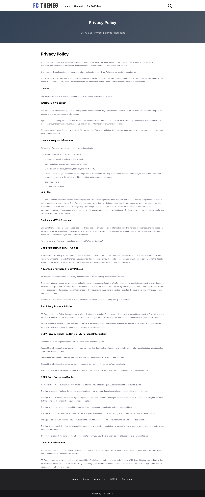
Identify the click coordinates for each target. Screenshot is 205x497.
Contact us (100, 479)
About (86, 479)
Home (75, 479)
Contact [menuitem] (78, 6)
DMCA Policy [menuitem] (94, 6)
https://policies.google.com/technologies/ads (110, 262)
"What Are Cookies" (94, 241)
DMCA (113, 479)
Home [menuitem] (67, 6)
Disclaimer (127, 479)
